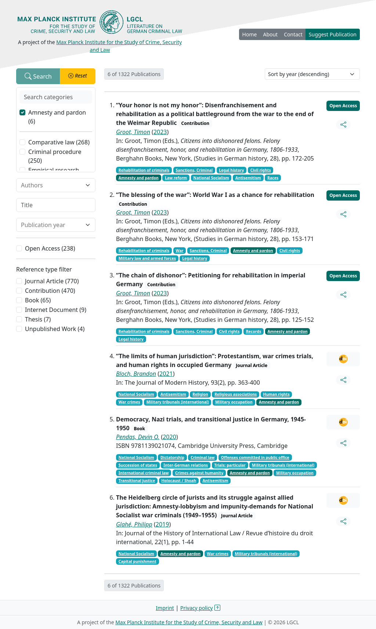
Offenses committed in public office (255, 457)
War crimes (129, 402)
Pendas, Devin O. (137, 437)
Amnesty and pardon (139, 177)
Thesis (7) (38, 319)
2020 (169, 437)
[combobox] (51, 185)
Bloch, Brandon (136, 374)
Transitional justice (137, 480)
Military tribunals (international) (178, 402)
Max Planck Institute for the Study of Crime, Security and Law (189, 622)
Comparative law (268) (59, 142)
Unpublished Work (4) (54, 329)
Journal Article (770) (52, 281)
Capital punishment (137, 561)
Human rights (276, 394)
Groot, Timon (133, 132)
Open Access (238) (50, 248)
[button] (77, 76)
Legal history (231, 170)
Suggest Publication (333, 34)
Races (272, 177)
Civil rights (260, 170)
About (270, 34)
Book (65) (38, 300)
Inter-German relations (185, 465)
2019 (162, 524)
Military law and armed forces (147, 258)
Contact (293, 34)
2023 (160, 132)
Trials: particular (229, 465)
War (180, 250)
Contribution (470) (50, 291)
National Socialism (211, 177)
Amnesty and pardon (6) (57, 116)
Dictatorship (172, 457)
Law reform (176, 177)
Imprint (165, 607)
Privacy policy (196, 607)
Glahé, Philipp (134, 524)
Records (253, 331)
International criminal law (144, 472)
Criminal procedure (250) (55, 156)
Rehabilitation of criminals (144, 170)
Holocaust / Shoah (178, 480)
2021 (166, 374)
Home (249, 34)
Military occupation (234, 402)
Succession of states (138, 465)
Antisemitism (248, 177)
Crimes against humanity (199, 472)
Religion (200, 394)
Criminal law (202, 457)
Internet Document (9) (55, 310)
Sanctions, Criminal (194, 170)
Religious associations (235, 394)
